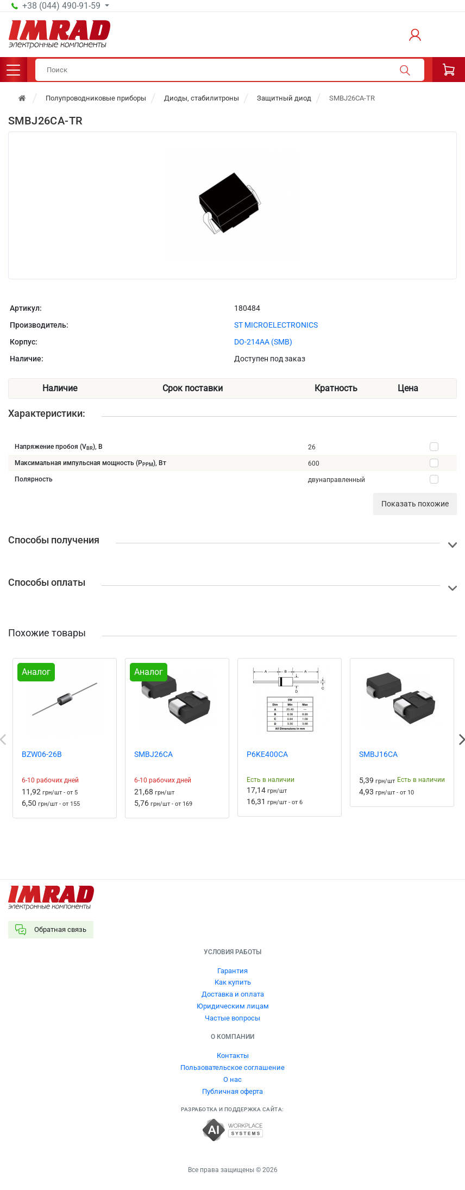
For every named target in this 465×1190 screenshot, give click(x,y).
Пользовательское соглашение (232, 1067)
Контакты (233, 1055)
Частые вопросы (232, 1018)
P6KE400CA (267, 754)
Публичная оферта (232, 1091)
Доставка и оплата (233, 994)
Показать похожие (415, 503)
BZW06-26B (42, 754)
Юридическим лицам (233, 1006)
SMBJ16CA (378, 754)
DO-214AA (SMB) (263, 341)
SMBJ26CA (153, 754)
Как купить (233, 982)
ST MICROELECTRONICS (276, 325)
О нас (232, 1079)
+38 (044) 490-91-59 (62, 6)
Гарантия (232, 971)
